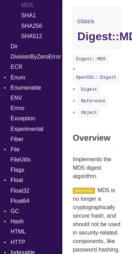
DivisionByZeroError (36, 57)
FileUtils (21, 160)
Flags (17, 170)
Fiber (17, 139)
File (15, 149)
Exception (23, 118)
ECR (17, 67)
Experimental (27, 129)
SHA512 (31, 36)
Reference (93, 101)
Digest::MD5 (91, 59)
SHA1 (28, 15)
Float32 (20, 191)
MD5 (27, 5)
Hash (17, 221)
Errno (17, 108)
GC (15, 211)
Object (89, 112)
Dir (14, 46)
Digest (89, 89)
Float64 (20, 201)
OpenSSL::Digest (96, 77)
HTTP (18, 242)
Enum (18, 77)
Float (17, 180)
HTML (18, 232)
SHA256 (31, 26)
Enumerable (26, 88)
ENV (16, 98)
